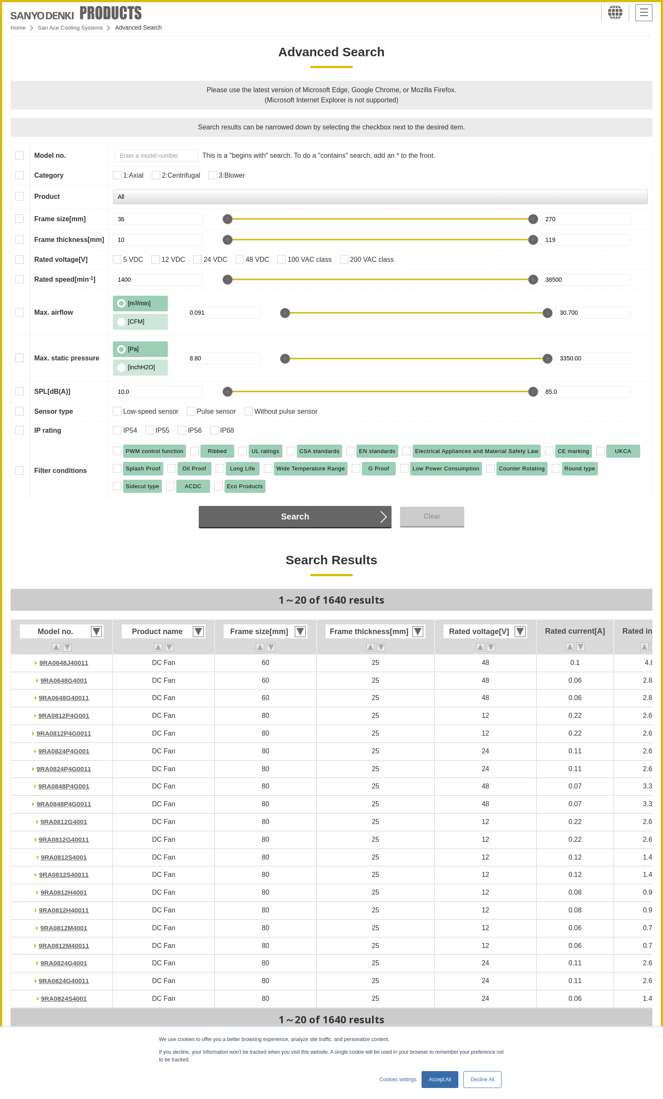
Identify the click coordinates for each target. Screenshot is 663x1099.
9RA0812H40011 (64, 910)
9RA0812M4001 (64, 927)
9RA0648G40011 (64, 697)
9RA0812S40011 (64, 874)
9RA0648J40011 (64, 662)
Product (47, 196)
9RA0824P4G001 (63, 751)
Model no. (50, 155)
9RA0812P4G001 (63, 715)
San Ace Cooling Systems (72, 27)
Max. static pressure (66, 358)
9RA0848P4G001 (63, 786)
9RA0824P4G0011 (63, 768)
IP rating (47, 430)
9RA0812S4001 (64, 857)
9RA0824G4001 (63, 963)
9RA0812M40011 (63, 945)
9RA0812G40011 (64, 839)
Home (18, 27)
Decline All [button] (482, 1080)
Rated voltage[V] (61, 259)
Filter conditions (60, 470)
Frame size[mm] (60, 219)
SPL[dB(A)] (52, 391)
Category (48, 175)
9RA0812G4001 (63, 821)
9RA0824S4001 (64, 998)
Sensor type (53, 411)
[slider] (227, 219)
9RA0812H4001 (64, 892)
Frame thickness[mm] (69, 239)
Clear (432, 516)
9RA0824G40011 (64, 980)
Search (295, 516)
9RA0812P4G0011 (63, 733)
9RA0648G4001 (63, 680)
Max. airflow (53, 312)
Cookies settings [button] (397, 1080)
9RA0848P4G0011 (63, 804)
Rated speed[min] (65, 279)
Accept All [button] (440, 1080)
